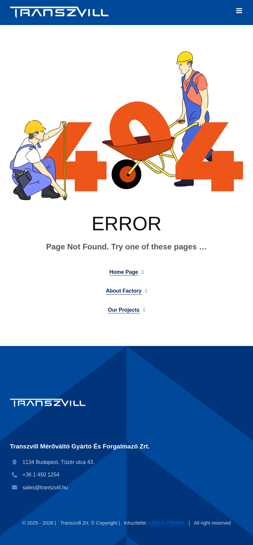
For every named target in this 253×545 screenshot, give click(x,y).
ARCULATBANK (167, 523)
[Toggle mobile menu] (239, 10)
